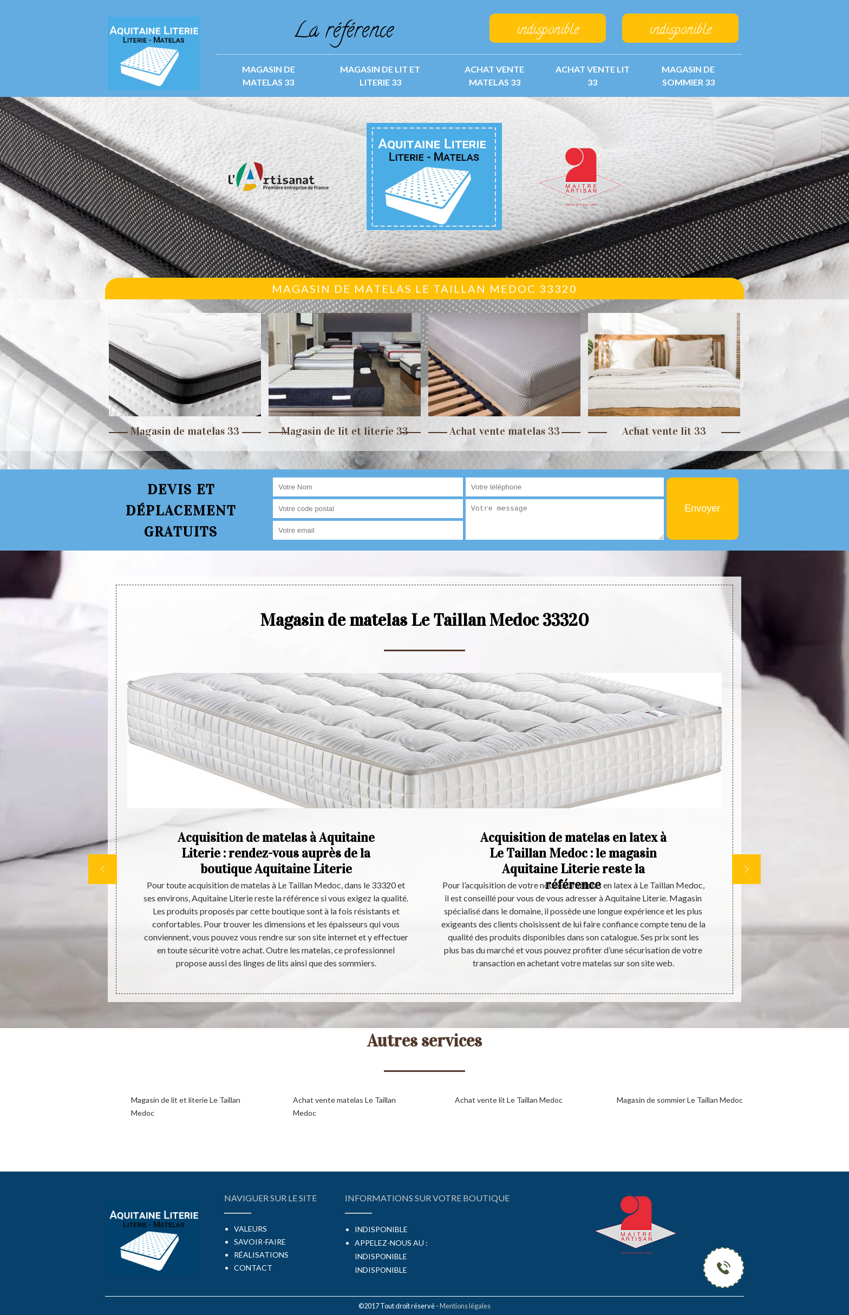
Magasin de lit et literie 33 (380, 75)
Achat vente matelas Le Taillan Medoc (344, 1106)
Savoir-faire (260, 1241)
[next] (746, 869)
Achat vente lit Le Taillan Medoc (509, 1099)
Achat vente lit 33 (593, 75)
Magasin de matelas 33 (268, 75)
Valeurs (250, 1228)
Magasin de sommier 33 (688, 75)
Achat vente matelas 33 (494, 75)
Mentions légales (465, 1305)
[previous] (102, 869)
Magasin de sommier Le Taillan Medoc (680, 1099)
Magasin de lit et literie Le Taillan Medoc (185, 1106)
